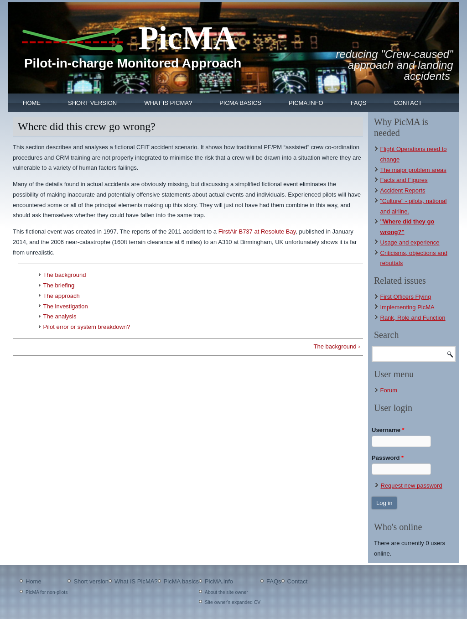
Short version (92, 102)
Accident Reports (402, 190)
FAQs (359, 102)
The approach (61, 295)
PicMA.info (306, 102)
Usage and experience (410, 242)
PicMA (187, 38)
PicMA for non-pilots (46, 592)
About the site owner (226, 592)
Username (388, 430)
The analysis (60, 316)
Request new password (411, 485)
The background (64, 274)
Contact (408, 102)
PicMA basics (240, 102)
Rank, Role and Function (413, 317)
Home (32, 102)
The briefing (59, 285)
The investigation (65, 306)
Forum (389, 390)
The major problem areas (413, 169)
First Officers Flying (405, 296)
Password (388, 457)
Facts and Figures (404, 180)
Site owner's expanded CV (232, 602)
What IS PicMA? (168, 102)
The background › (337, 346)
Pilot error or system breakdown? (86, 326)
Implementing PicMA (407, 307)
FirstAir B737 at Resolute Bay (257, 231)
